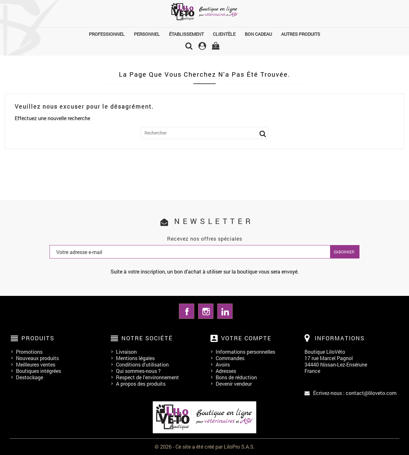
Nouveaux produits (37, 358)
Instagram (205, 311)
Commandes (230, 358)
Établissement (186, 34)
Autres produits (300, 34)
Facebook (186, 311)
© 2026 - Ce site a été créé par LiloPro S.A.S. (205, 446)
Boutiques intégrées (38, 370)
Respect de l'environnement (147, 377)
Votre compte (246, 338)
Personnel (147, 34)
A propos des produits (141, 383)
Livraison (126, 351)
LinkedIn (225, 311)
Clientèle (224, 34)
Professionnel (107, 34)
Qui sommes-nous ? (138, 370)
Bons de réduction (236, 377)
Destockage (29, 377)
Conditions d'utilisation (142, 364)
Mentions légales (135, 358)
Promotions (29, 351)
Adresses (226, 370)
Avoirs (223, 364)
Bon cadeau (258, 34)
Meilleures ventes (35, 364)
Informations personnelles (245, 351)
